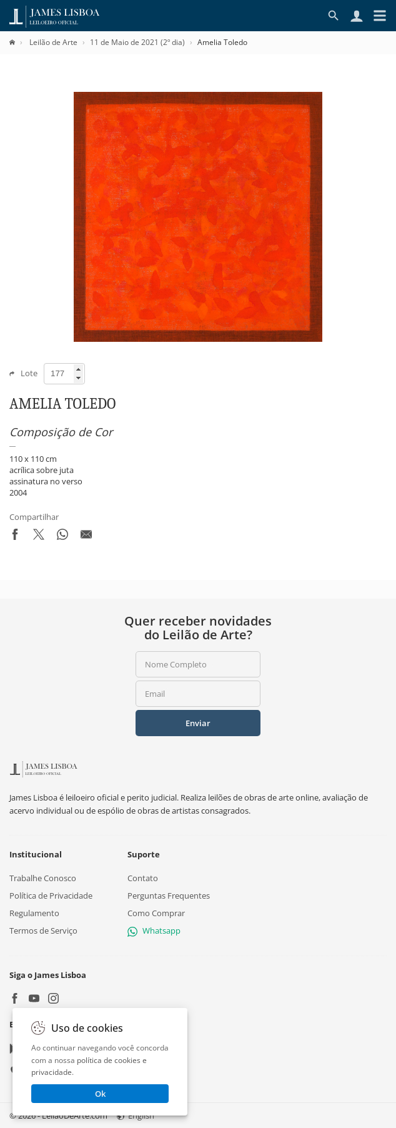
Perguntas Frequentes (168, 895)
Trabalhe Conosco (42, 878)
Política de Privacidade (50, 895)
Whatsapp (154, 930)
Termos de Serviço (43, 930)
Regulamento (34, 913)
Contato (142, 878)
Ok (100, 1093)
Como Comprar (156, 913)
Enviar (198, 723)
